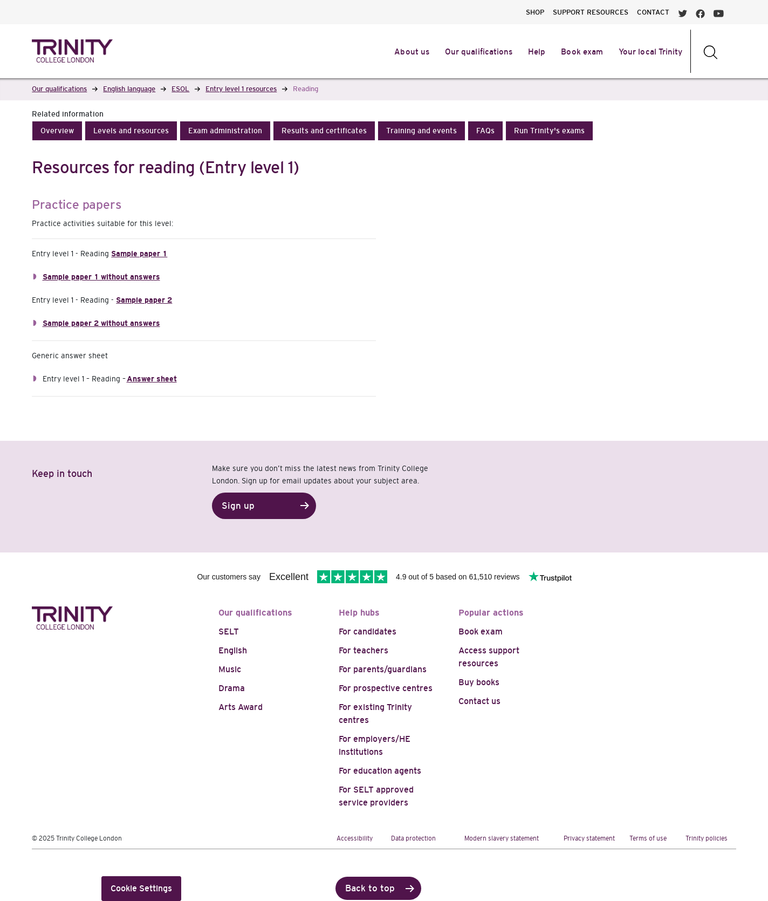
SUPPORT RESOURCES (590, 12)
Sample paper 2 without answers (101, 323)
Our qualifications (255, 612)
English (232, 650)
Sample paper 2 (144, 300)
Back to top (370, 888)
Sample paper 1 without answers (101, 276)
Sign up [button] (238, 506)
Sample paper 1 (139, 253)
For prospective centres (386, 688)
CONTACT (653, 12)
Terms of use (648, 838)
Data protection (413, 838)
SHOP (535, 12)
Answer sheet (152, 378)
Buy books (478, 682)
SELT (228, 631)
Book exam (480, 631)
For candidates (367, 631)
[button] (57, 131)
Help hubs (359, 612)
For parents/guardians (383, 669)
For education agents (380, 770)
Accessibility (355, 838)
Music (229, 669)
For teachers (363, 650)
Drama (231, 688)
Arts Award (240, 707)
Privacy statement (589, 838)
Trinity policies (706, 838)
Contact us (479, 701)
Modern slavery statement (501, 838)
